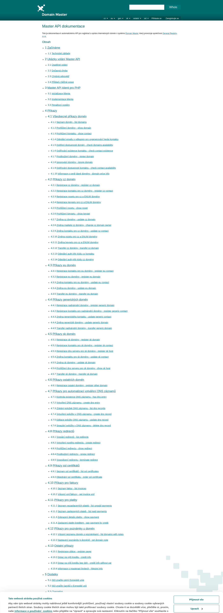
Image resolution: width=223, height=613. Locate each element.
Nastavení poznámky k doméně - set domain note (83, 540)
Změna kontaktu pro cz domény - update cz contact (82, 231)
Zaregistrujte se (172, 18)
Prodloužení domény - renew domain (75, 156)
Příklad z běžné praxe (63, 82)
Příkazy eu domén (64, 265)
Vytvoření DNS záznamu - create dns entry (78, 402)
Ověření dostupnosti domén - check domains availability (84, 145)
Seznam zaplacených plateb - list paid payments (82, 511)
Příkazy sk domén (64, 334)
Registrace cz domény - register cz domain (78, 185)
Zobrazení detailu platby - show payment (78, 517)
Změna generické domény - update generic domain (82, 322)
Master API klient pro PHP (63, 87)
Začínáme (53, 47)
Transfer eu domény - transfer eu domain (77, 294)
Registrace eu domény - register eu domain (78, 276)
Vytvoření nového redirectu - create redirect (78, 442)
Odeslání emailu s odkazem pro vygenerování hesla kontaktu (87, 139)
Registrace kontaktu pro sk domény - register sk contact (84, 345)
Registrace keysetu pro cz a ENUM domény (78, 202)
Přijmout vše (196, 582)
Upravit (197, 591)
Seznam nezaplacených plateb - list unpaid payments (85, 505)
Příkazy (52, 110)
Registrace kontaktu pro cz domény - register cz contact (84, 191)
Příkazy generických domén (70, 299)
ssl (145, 18)
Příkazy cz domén (64, 179)
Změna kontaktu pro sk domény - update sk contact (82, 357)
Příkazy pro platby (65, 500)
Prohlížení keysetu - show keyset (73, 213)
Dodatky (52, 574)
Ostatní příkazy (63, 545)
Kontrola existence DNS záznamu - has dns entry (81, 397)
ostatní (136, 18)
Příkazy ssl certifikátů (66, 465)
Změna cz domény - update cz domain (75, 219)
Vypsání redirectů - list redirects (72, 437)
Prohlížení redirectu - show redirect (74, 448)
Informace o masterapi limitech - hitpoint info (80, 568)
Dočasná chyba (59, 70)
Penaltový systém (61, 105)
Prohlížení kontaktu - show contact (73, 133)
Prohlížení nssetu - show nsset (72, 208)
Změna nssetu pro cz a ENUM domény (77, 236)
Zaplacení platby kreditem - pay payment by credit (83, 523)
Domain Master (52, 10)
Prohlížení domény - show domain (73, 128)
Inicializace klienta (61, 93)
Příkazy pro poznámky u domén (74, 528)
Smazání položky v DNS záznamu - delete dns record (83, 425)
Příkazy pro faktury (66, 482)
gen (119, 18)
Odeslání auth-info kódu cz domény (76, 259)
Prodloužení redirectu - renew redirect (75, 454)
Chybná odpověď (60, 76)
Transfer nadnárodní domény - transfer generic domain (84, 328)
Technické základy (61, 53)
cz (105, 18)
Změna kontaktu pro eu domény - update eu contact (82, 282)
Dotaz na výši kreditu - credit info (74, 557)
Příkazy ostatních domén (68, 379)
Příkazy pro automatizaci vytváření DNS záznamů (84, 391)
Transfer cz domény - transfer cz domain (78, 248)
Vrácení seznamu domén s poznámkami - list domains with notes (91, 534)
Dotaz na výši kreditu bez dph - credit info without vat (84, 563)
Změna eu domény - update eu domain (76, 288)
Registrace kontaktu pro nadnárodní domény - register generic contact (91, 311)
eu (112, 18)
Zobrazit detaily (17, 606)
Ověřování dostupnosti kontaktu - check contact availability (86, 168)
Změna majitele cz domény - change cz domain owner (83, 225)
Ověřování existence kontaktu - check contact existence (84, 150)
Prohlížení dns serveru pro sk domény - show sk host (83, 368)
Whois (173, 7)
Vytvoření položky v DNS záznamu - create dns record (84, 414)
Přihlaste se (157, 18)
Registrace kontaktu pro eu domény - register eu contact (84, 271)
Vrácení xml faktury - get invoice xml (76, 494)
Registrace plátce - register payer (74, 551)
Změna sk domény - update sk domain (75, 362)
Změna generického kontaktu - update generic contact (83, 316)
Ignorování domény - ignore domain (74, 162)
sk (127, 18)
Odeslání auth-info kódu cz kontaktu (76, 254)
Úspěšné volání (59, 65)
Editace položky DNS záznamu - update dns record (82, 420)
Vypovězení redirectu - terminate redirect (77, 460)
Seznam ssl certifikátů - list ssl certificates (77, 471)
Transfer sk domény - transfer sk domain (77, 374)
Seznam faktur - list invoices (72, 488)
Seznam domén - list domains (71, 122)
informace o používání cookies (33, 594)
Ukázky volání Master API (63, 59)
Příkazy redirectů (63, 431)
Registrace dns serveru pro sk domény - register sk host (84, 351)
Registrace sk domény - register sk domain (78, 339)
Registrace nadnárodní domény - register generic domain (85, 305)
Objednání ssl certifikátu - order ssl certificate (79, 477)
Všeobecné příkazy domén (70, 116)
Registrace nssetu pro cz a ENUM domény (78, 196)
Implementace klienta (62, 99)
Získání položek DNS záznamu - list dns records (80, 408)
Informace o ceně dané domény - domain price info (83, 173)
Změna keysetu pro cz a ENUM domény (78, 242)
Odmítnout (196, 600)
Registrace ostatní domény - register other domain (81, 385)
